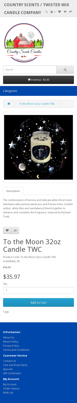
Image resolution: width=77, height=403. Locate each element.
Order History (11, 388)
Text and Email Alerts (15, 365)
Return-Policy (10, 341)
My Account (9, 384)
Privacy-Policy (11, 345)
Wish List (8, 392)
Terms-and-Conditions (16, 350)
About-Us (8, 337)
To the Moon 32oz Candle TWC (37, 104)
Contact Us (9, 361)
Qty (5, 284)
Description (13, 191)
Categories (10, 91)
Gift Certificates (12, 373)
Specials (8, 369)
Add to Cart (38, 302)
